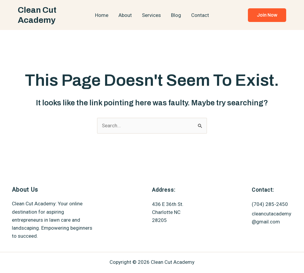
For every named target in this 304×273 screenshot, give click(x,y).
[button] (267, 15)
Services (151, 15)
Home (101, 15)
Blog (176, 15)
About (125, 15)
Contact (200, 15)
